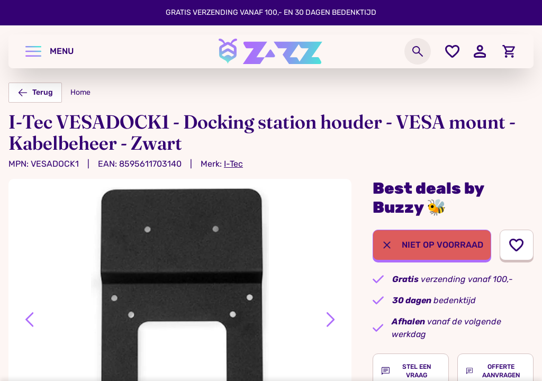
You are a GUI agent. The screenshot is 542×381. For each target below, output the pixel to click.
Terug (35, 92)
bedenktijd (434, 300)
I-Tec (233, 164)
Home (80, 92)
